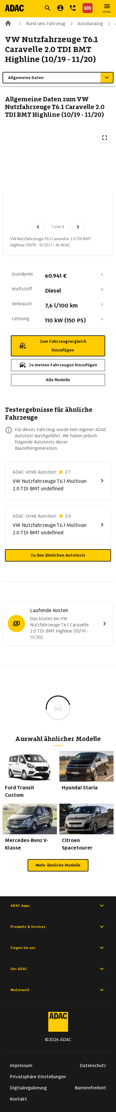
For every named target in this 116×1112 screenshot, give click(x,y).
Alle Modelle (58, 379)
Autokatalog (85, 23)
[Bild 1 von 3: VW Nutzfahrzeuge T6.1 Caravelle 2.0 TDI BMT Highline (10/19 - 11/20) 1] (22, 208)
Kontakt (18, 1099)
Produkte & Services (58, 926)
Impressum (21, 1065)
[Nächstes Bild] (77, 226)
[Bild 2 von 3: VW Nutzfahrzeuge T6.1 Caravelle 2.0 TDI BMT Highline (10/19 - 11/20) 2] (55, 208)
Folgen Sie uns (58, 947)
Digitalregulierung (28, 1088)
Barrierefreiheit (90, 1088)
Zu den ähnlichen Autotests (58, 555)
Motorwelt (58, 990)
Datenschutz (93, 1065)
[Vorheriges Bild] (38, 226)
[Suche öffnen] (47, 8)
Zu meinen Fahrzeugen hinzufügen (58, 365)
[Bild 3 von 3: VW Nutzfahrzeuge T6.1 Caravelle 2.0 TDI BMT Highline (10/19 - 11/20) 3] (87, 208)
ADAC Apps (58, 905)
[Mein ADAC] (60, 8)
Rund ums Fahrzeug (40, 23)
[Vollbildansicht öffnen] (104, 137)
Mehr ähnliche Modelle (58, 865)
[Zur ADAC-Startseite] (14, 8)
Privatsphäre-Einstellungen (38, 1076)
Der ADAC (58, 969)
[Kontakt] (72, 8)
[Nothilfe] (86, 8)
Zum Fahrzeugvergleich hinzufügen (52, 346)
